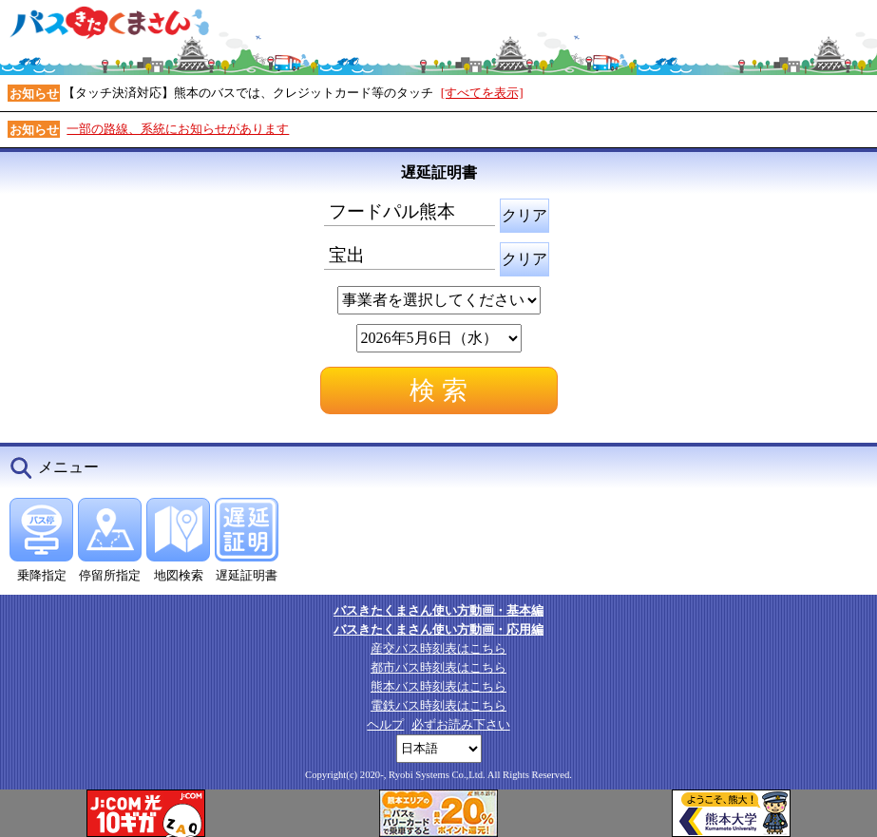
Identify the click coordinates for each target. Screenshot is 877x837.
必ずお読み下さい (460, 724)
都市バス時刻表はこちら (438, 667)
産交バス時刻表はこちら (438, 648)
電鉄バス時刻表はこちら (438, 705)
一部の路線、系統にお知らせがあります (178, 129)
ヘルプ (385, 724)
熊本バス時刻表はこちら (438, 686)
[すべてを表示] (482, 93)
